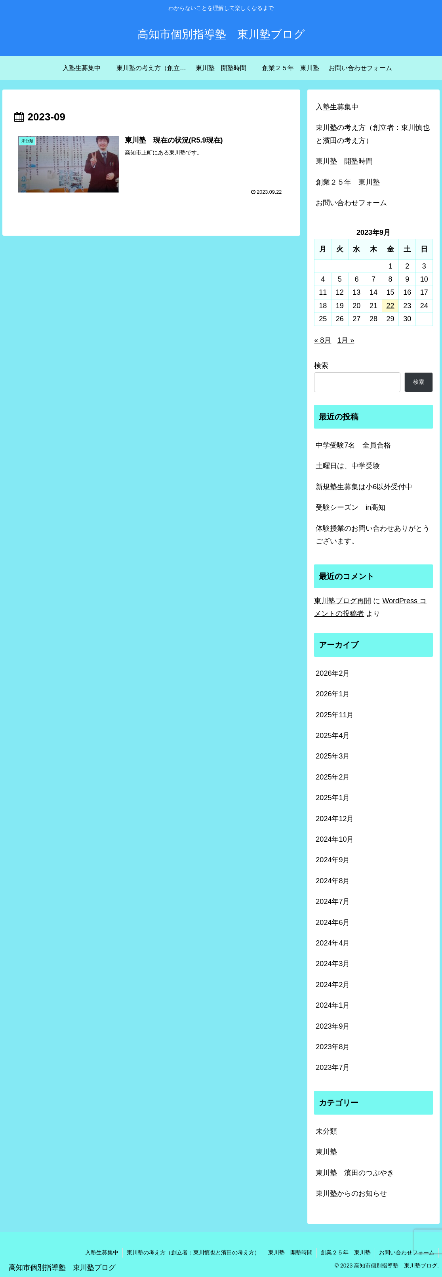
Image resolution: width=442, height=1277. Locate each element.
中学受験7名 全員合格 (353, 445)
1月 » (345, 340)
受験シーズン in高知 (350, 507)
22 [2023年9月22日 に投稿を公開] (390, 306)
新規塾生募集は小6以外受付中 (364, 487)
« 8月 (322, 340)
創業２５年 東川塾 (348, 182)
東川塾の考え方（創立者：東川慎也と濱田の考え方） (373, 134)
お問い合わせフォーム (351, 203)
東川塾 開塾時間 (344, 161)
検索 (321, 366)
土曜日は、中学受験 (348, 466)
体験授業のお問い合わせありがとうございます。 (373, 534)
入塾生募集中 (337, 107)
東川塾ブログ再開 (342, 601)
